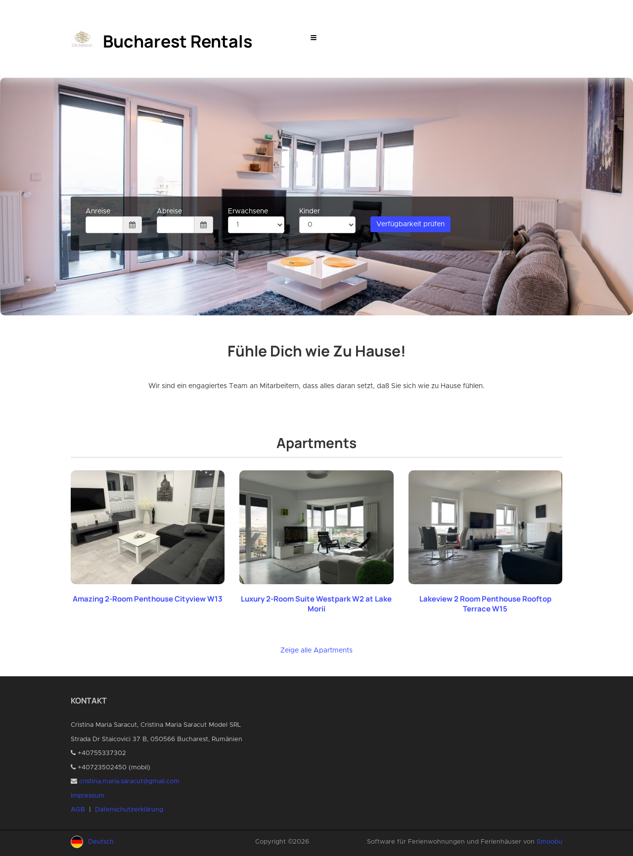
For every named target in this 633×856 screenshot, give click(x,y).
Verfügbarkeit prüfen (410, 224)
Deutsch (101, 842)
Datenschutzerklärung (129, 809)
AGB (78, 809)
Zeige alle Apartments (316, 650)
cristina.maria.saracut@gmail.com (129, 781)
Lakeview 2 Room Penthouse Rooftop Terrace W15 (485, 604)
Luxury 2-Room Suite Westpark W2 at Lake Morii (316, 604)
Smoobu (549, 842)
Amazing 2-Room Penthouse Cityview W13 (148, 599)
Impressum (87, 796)
